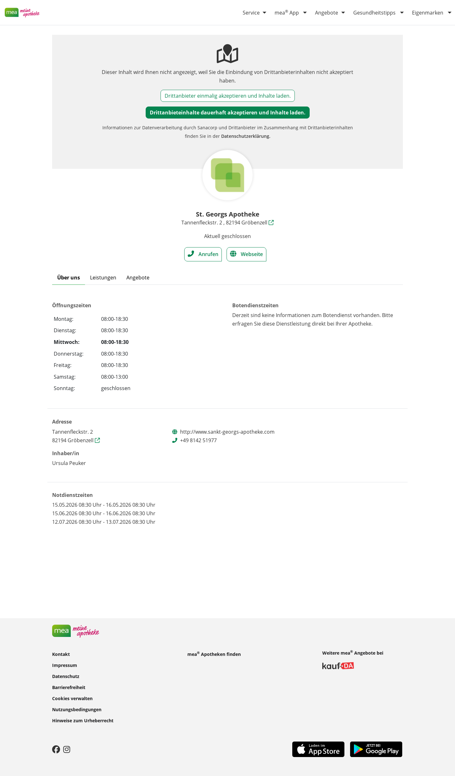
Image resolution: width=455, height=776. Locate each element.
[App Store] (318, 748)
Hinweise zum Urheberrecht (82, 720)
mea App (287, 12)
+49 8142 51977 (198, 440)
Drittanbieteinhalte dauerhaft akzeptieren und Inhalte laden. (228, 112)
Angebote (326, 12)
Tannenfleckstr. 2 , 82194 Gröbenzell (227, 222)
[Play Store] (376, 748)
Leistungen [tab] (103, 277)
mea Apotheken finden (214, 654)
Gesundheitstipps (374, 12)
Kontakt (61, 654)
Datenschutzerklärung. (245, 136)
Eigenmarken (427, 12)
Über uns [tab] (68, 277)
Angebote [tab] (137, 277)
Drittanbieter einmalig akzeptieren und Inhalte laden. (228, 95)
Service (251, 12)
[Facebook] (56, 749)
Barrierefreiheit (68, 687)
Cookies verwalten (72, 698)
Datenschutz (65, 676)
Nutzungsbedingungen (76, 709)
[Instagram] (66, 749)
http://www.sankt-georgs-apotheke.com (227, 431)
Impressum (64, 665)
